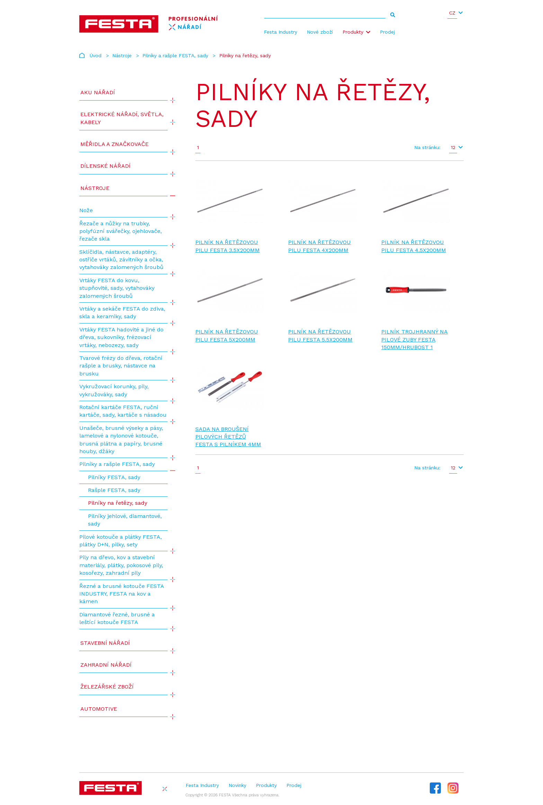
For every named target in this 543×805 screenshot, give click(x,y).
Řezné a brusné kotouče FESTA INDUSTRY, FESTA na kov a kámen (121, 594)
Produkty (352, 32)
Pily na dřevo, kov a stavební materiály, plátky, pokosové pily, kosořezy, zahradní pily (121, 565)
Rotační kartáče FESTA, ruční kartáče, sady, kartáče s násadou (123, 411)
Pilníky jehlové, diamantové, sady (125, 520)
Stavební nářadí (105, 643)
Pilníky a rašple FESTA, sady (175, 55)
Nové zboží (320, 32)
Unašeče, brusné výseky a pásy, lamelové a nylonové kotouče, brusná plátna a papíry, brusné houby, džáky (121, 440)
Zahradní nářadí (106, 664)
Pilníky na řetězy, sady (117, 503)
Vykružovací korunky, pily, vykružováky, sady (114, 390)
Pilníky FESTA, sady (114, 477)
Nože (86, 210)
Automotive (98, 709)
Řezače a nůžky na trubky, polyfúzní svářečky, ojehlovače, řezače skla (120, 231)
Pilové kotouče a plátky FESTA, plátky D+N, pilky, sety (120, 541)
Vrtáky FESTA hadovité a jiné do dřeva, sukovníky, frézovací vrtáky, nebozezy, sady (121, 337)
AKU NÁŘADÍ (97, 92)
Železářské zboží (107, 686)
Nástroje (122, 55)
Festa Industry (280, 32)
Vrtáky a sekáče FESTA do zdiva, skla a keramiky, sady (122, 312)
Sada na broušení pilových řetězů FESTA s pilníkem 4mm (228, 437)
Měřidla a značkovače (114, 144)
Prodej (387, 32)
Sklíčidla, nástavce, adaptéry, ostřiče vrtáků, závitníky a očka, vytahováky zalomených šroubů (121, 260)
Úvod (95, 55)
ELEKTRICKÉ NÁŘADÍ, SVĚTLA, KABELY (121, 118)
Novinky (237, 785)
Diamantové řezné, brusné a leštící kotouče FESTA (117, 618)
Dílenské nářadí (105, 166)
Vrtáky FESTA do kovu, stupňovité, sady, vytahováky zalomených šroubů (116, 288)
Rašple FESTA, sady (114, 490)
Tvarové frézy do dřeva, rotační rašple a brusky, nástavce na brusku (120, 366)
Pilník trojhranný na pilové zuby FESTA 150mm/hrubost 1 (414, 339)
